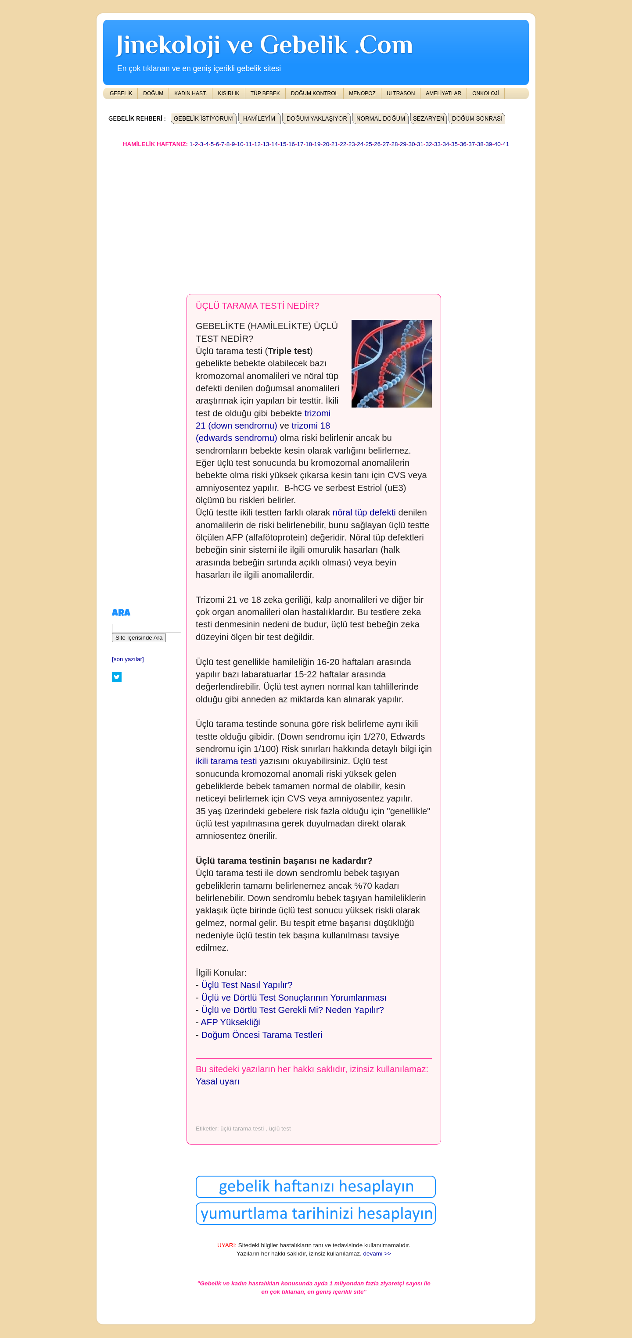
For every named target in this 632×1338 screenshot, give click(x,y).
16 (291, 144)
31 (420, 144)
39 (488, 144)
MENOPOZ (362, 93)
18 (308, 144)
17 (300, 144)
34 (446, 144)
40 (497, 144)
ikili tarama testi (226, 761)
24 (360, 144)
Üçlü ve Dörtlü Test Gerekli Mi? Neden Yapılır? (292, 1010)
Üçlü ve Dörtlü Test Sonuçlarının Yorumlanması (294, 997)
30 (411, 144)
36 (463, 144)
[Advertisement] (316, 217)
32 (429, 144)
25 (369, 144)
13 (265, 144)
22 (343, 144)
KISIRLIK (228, 93)
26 (377, 144)
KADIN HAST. (190, 93)
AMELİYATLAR (443, 93)
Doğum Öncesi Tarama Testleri (261, 1035)
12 (257, 144)
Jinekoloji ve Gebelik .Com (264, 44)
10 (240, 144)
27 (386, 144)
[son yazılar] (128, 659)
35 (454, 144)
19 (317, 144)
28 (394, 144)
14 (274, 144)
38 (480, 144)
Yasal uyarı (218, 1081)
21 (334, 144)
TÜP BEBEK (265, 93)
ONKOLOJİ (485, 93)
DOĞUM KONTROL (314, 93)
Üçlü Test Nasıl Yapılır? (246, 985)
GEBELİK (121, 93)
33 (437, 144)
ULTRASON (401, 93)
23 (351, 144)
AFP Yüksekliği (230, 1022)
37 (471, 144)
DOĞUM (153, 93)
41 (506, 144)
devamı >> (377, 1253)
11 (248, 144)
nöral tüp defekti (364, 512)
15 (283, 144)
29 (403, 144)
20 (326, 144)
